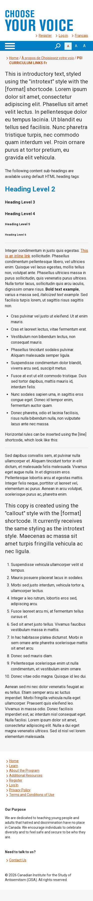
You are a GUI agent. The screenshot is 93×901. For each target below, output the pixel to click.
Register (45, 36)
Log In (13, 785)
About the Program (24, 770)
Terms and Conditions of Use (31, 795)
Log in (63, 36)
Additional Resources (25, 775)
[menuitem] (81, 35)
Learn (13, 766)
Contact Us (17, 860)
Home (14, 58)
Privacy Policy (20, 790)
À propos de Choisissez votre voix (48, 58)
